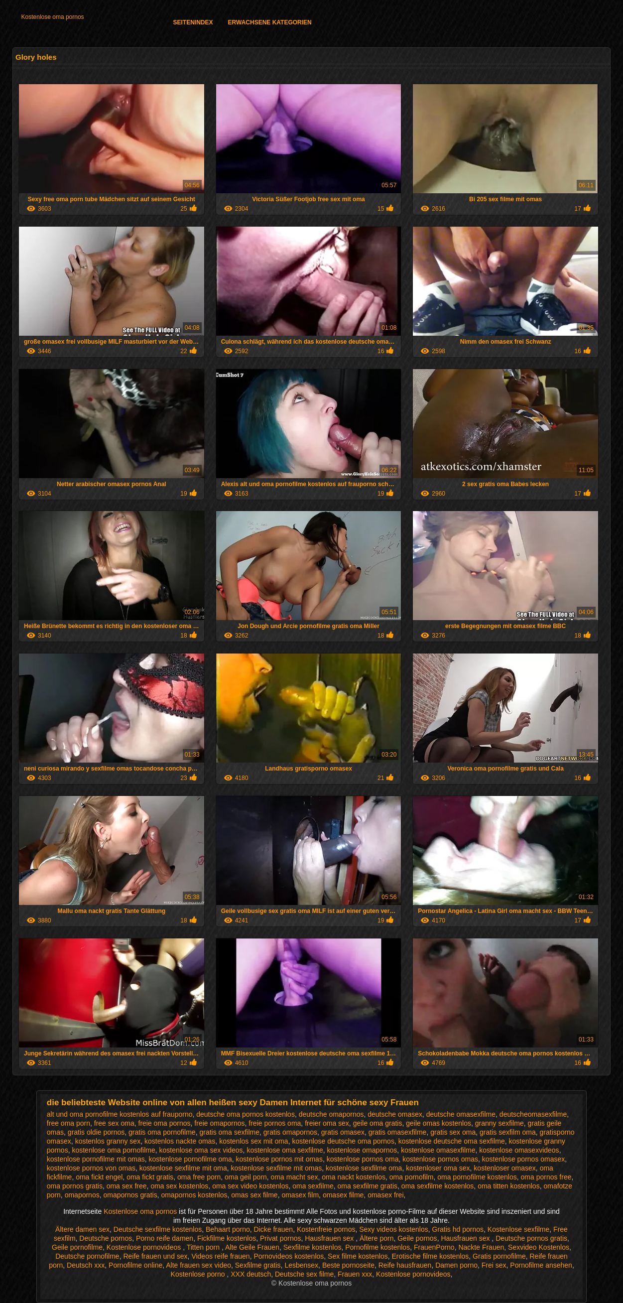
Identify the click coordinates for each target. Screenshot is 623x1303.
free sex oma (114, 1123)
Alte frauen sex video (198, 1265)
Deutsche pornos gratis (531, 1238)
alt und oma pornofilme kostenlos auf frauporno (120, 1114)
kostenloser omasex (505, 1168)
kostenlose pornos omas (440, 1159)
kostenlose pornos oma (363, 1159)
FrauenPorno (434, 1247)
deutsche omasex (395, 1114)
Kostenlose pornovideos (145, 1247)
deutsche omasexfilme (461, 1114)
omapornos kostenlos (194, 1195)
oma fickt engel (99, 1177)
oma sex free (127, 1186)
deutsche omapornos (331, 1114)
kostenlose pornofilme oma (190, 1159)
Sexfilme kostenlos (312, 1247)
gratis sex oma (453, 1132)
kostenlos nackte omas (179, 1141)
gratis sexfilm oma (508, 1132)
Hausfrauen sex (330, 1238)
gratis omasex (343, 1132)
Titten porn (204, 1247)
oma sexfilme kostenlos (437, 1186)
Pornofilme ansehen (541, 1265)
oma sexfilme (312, 1186)
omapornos (82, 1195)
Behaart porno (228, 1229)
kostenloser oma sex (438, 1168)
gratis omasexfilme (398, 1132)
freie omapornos (219, 1123)
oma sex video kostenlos (250, 1186)
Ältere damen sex (82, 1229)
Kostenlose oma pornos (52, 16)
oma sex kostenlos (179, 1186)
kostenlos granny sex (108, 1141)
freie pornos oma (275, 1123)
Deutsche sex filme (304, 1274)
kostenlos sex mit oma (253, 1141)
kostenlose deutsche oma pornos (343, 1141)
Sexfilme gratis (258, 1265)
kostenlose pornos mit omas (279, 1159)
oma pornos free (546, 1177)
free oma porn (68, 1123)
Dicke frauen (273, 1229)
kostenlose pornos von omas (91, 1168)
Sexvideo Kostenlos (538, 1247)
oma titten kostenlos (509, 1186)
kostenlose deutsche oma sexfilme (451, 1141)
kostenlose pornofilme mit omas (96, 1159)
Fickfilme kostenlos (226, 1238)
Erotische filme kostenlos (430, 1256)
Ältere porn (376, 1238)
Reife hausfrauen (405, 1265)
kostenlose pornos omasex (523, 1159)
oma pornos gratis (75, 1186)
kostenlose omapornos (362, 1150)
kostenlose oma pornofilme (113, 1150)
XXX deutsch (251, 1274)
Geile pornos (417, 1238)
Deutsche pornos (105, 1238)
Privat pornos (280, 1238)
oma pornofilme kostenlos (477, 1177)
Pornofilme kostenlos (377, 1247)
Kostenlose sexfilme (519, 1229)
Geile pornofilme (77, 1247)
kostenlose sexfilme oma (364, 1168)
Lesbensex (301, 1265)
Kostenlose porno (199, 1274)
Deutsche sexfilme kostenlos (158, 1229)
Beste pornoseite (348, 1265)
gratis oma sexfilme (229, 1132)
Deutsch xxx (86, 1265)
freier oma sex (327, 1123)
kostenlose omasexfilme (438, 1150)
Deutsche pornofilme (87, 1256)
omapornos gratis (130, 1195)
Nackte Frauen (481, 1247)
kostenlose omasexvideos (519, 1150)
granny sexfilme (499, 1123)
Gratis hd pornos (458, 1229)
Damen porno (456, 1265)
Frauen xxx (355, 1274)
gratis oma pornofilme (162, 1132)
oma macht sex (294, 1177)
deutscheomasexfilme (533, 1114)
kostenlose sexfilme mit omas (276, 1168)
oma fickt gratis (149, 1177)
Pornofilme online (135, 1265)
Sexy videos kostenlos (393, 1229)
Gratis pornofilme (499, 1256)
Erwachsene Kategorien (270, 22)
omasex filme (343, 1195)
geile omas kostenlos (438, 1123)
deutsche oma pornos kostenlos (245, 1114)
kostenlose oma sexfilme (285, 1150)
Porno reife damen (164, 1238)
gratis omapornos (290, 1132)
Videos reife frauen (220, 1256)
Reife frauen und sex (155, 1256)
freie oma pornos (164, 1123)
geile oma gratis (377, 1123)
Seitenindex (193, 22)
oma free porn (199, 1177)
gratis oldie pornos (96, 1132)
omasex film (300, 1195)
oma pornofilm (411, 1177)
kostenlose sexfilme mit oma (183, 1168)
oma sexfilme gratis (367, 1186)
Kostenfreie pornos (326, 1229)
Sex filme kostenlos (358, 1256)
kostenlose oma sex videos (201, 1150)
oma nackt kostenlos (353, 1177)
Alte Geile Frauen (252, 1247)
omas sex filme (254, 1195)
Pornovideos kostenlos (288, 1256)
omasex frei (385, 1195)
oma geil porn (246, 1177)
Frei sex (494, 1265)
